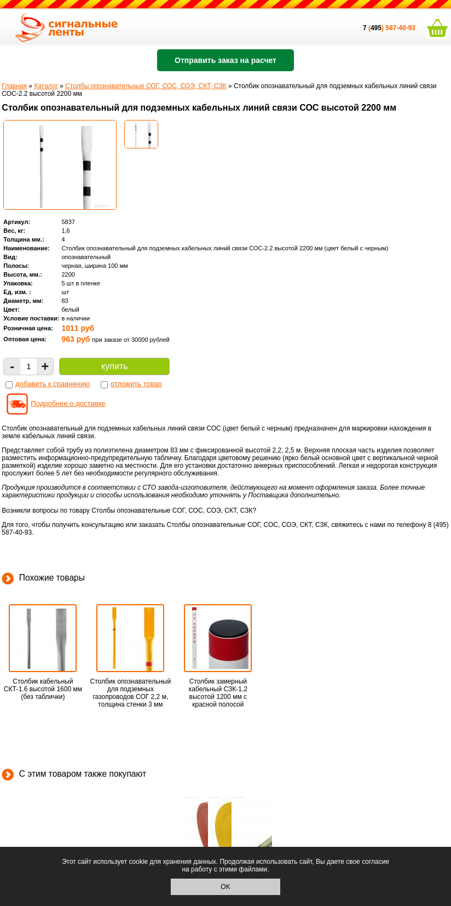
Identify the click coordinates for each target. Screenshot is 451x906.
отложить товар (136, 384)
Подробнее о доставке (68, 403)
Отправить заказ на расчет (225, 60)
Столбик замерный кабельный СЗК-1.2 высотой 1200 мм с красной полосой (218, 693)
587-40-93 (400, 28)
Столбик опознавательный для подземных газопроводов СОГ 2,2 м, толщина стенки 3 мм (130, 693)
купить (114, 366)
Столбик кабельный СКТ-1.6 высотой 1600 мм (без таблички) (43, 689)
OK (225, 887)
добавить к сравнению (52, 384)
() (374, 28)
